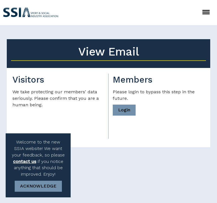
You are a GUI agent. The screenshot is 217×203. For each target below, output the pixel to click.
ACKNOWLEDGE (38, 186)
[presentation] (55, 122)
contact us (24, 161)
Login (124, 109)
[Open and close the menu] (138, 12)
